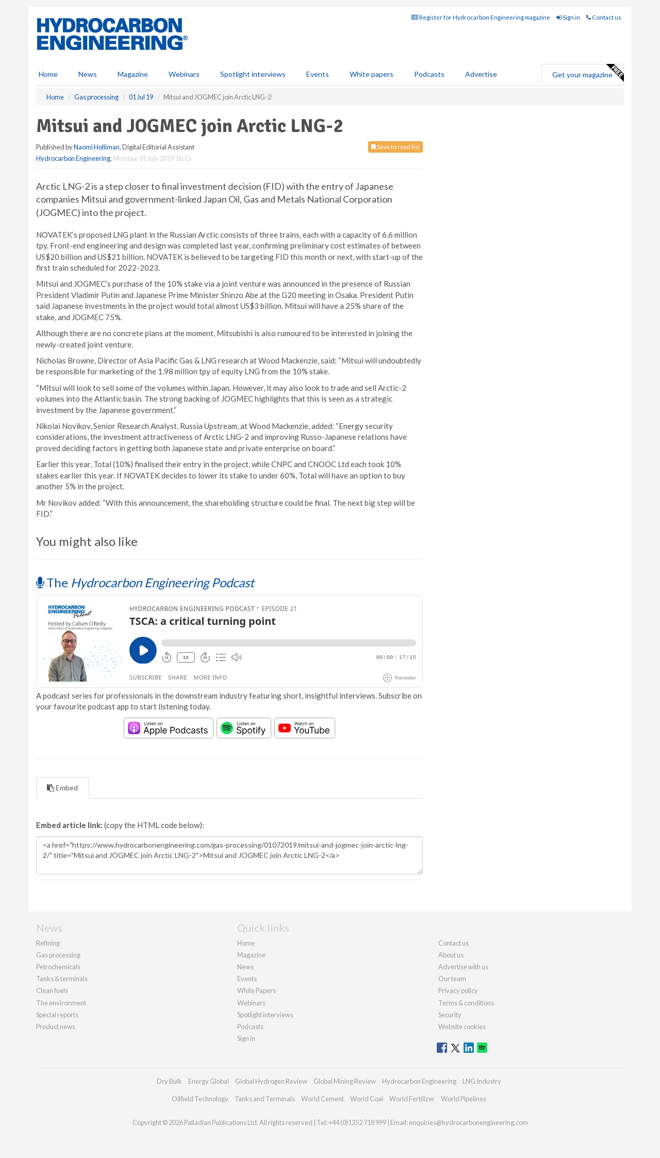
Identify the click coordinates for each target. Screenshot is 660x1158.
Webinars (184, 74)
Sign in (568, 17)
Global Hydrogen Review (271, 1081)
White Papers (256, 990)
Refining (48, 943)
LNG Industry (482, 1081)
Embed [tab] (62, 787)
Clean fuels (52, 990)
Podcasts (429, 74)
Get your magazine (587, 73)
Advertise (481, 74)
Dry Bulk (169, 1081)
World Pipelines (463, 1099)
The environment (61, 1003)
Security (449, 1015)
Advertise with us (463, 967)
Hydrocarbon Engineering (73, 158)
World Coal (366, 1099)
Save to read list (395, 147)
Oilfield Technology (200, 1099)
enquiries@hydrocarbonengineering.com (468, 1122)
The (145, 582)
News (245, 967)
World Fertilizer (412, 1099)
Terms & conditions (466, 1003)
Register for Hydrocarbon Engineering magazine (480, 17)
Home (48, 74)
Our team (452, 978)
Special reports (57, 1015)
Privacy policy (458, 990)
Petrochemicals (58, 967)
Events (317, 74)
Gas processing (58, 955)
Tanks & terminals (62, 978)
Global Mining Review (345, 1081)
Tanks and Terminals (265, 1099)
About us (451, 955)
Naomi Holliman (97, 147)
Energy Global (208, 1081)
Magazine (133, 74)
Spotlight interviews (253, 74)
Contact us (603, 17)
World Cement (322, 1099)
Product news (55, 1026)
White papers (371, 74)
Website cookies (462, 1026)
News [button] (87, 74)
